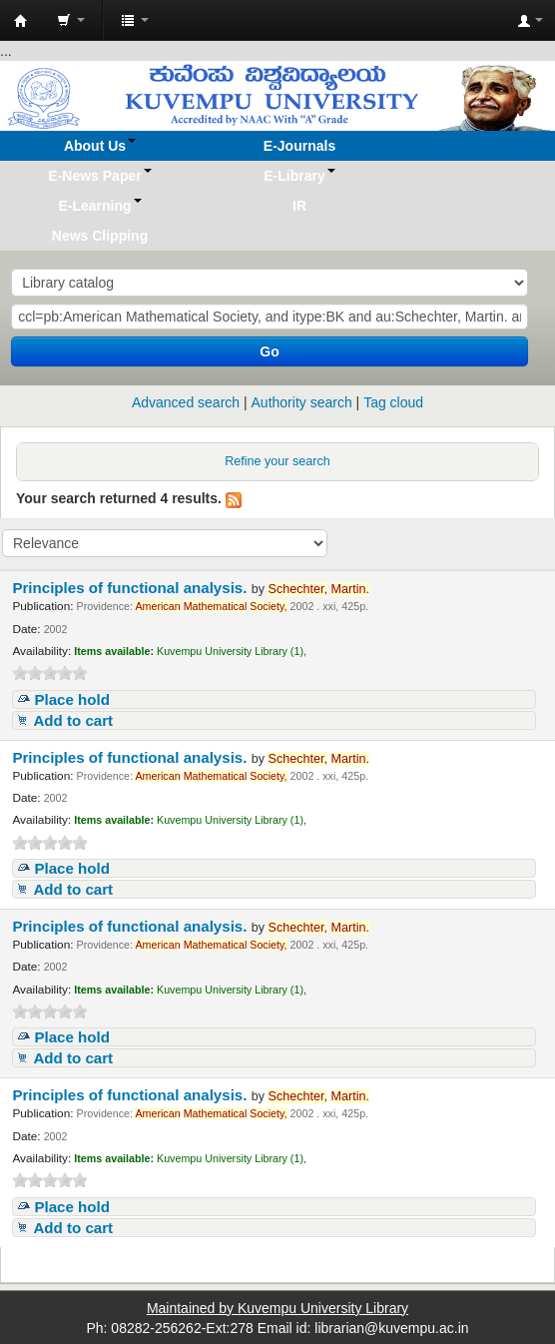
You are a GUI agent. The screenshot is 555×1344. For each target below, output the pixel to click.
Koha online (21, 21)
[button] (71, 20)
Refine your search (277, 461)
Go (269, 351)
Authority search (302, 402)
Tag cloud (393, 402)
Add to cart (73, 720)
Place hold (72, 699)
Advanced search (186, 402)
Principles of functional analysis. (131, 587)
